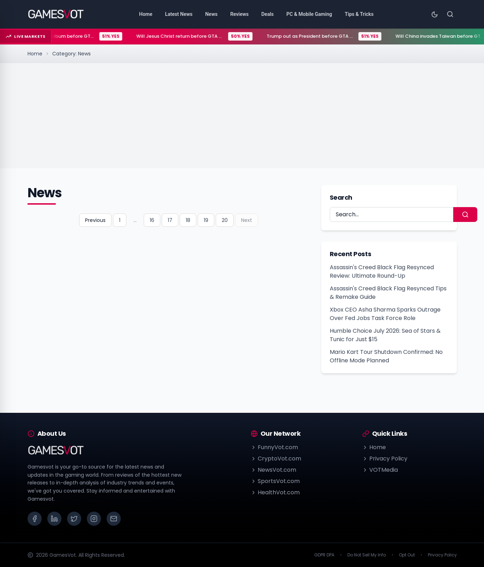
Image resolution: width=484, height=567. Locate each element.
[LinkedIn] (54, 519)
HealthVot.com (275, 492)
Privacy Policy (384, 458)
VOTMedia (380, 470)
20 (225, 220)
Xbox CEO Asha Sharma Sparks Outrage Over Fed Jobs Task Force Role (385, 314)
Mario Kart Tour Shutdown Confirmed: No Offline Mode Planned (386, 356)
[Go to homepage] (56, 14)
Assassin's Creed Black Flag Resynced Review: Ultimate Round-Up (382, 271)
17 (170, 220)
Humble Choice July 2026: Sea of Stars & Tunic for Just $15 (385, 335)
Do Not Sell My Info (366, 555)
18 (188, 220)
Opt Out (407, 555)
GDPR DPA (324, 555)
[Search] (450, 14)
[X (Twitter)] (74, 519)
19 (206, 220)
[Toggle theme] (434, 14)
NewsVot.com (273, 470)
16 (152, 220)
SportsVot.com (275, 481)
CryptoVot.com (276, 458)
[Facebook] (35, 519)
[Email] (114, 519)
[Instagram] (94, 519)
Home (35, 53)
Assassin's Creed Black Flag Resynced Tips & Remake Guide (388, 292)
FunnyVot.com (274, 447)
